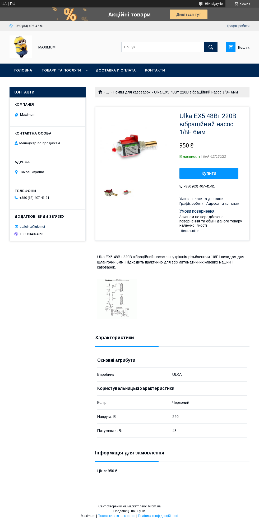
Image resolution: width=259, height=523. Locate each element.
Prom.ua (154, 506)
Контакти (155, 70)
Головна (23, 70)
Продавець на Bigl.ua (129, 511)
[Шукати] (211, 47)
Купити (209, 173)
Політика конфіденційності (158, 516)
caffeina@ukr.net (32, 227)
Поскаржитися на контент (117, 516)
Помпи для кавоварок (131, 92)
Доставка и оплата (116, 70)
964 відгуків (214, 4)
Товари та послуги (61, 70)
